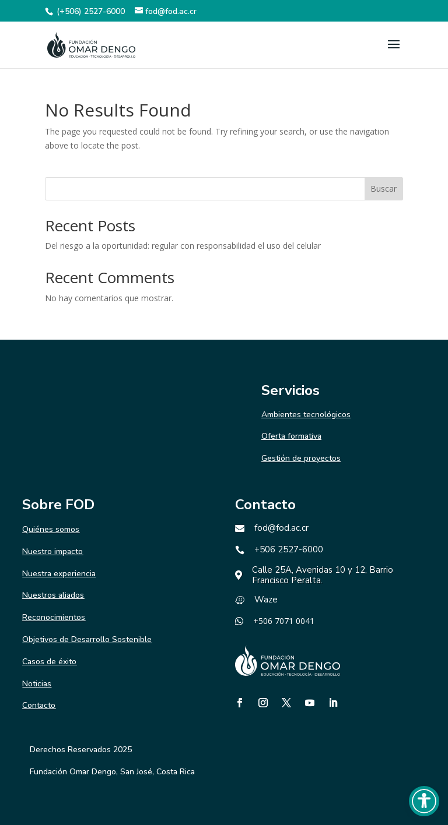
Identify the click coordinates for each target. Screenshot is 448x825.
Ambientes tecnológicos (306, 414)
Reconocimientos (53, 617)
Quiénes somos (50, 529)
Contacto (38, 705)
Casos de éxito (49, 661)
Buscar (383, 188)
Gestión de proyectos (301, 458)
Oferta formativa (291, 436)
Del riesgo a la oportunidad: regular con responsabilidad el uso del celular (183, 245)
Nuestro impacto (52, 551)
